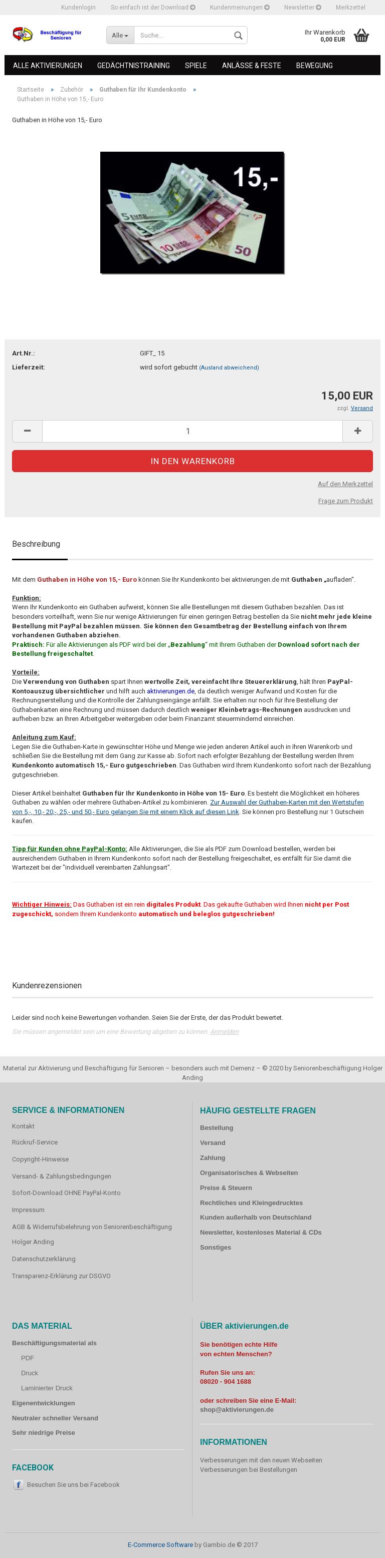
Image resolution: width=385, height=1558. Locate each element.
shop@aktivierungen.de (237, 1409)
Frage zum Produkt (345, 501)
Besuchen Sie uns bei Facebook (73, 1484)
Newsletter (302, 7)
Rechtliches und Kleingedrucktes (251, 1203)
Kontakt (23, 1126)
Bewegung (314, 66)
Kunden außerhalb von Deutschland (255, 1217)
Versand (213, 1142)
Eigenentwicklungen (43, 1403)
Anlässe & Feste (251, 66)
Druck (29, 1373)
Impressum (28, 1210)
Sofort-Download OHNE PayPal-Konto (66, 1193)
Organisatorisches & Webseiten (249, 1173)
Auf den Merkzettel (345, 484)
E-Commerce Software (160, 1544)
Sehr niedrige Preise (43, 1432)
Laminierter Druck (47, 1388)
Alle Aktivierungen (47, 66)
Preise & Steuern (226, 1188)
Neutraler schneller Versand (55, 1418)
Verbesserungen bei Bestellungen (248, 1469)
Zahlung (213, 1157)
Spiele (196, 66)
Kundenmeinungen (239, 7)
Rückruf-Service (35, 1142)
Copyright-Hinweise (40, 1159)
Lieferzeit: (28, 367)
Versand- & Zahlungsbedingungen (61, 1176)
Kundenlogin (78, 7)
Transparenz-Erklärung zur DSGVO (61, 1276)
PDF (27, 1358)
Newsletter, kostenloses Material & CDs (261, 1232)
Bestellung (216, 1127)
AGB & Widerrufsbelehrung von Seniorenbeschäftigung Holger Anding (92, 1234)
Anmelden (224, 1031)
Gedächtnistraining (133, 66)
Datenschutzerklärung (44, 1259)
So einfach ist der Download (153, 7)
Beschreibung (36, 544)
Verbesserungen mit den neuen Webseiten (261, 1460)
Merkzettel (350, 7)
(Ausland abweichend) (229, 367)
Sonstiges (215, 1247)
